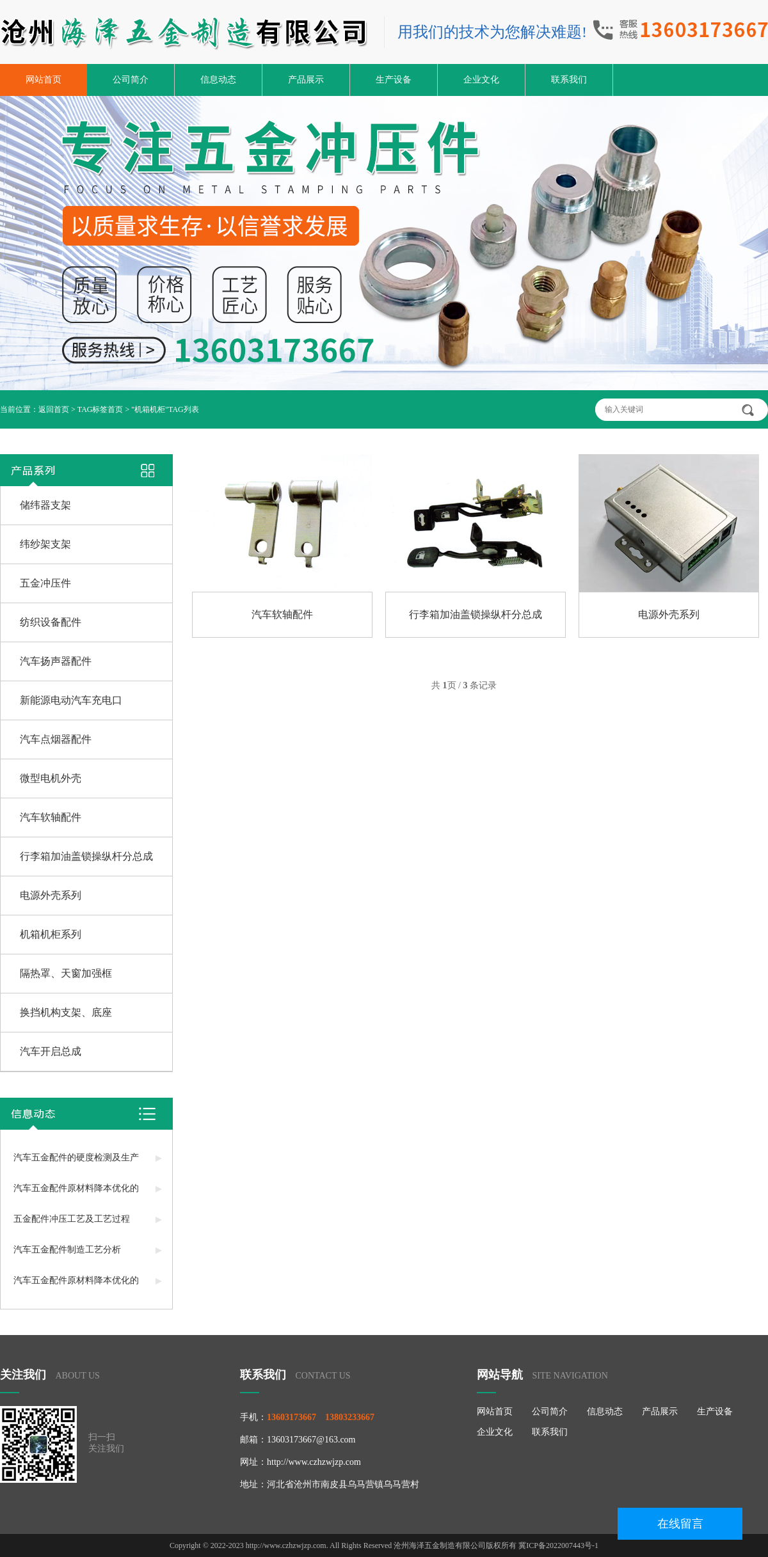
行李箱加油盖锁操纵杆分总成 (86, 856)
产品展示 (306, 79)
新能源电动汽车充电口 (71, 700)
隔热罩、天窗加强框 (66, 973)
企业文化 (481, 79)
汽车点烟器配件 (56, 739)
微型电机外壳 (50, 778)
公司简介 (130, 79)
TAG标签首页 (100, 409)
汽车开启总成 (50, 1051)
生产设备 (394, 79)
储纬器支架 (45, 505)
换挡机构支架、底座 (66, 1012)
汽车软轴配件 (50, 817)
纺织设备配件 (50, 622)
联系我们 (569, 79)
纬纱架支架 (45, 544)
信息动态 (218, 79)
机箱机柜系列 (50, 934)
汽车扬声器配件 (56, 661)
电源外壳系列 (50, 895)
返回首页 (53, 409)
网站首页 (43, 79)
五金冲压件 (45, 583)
